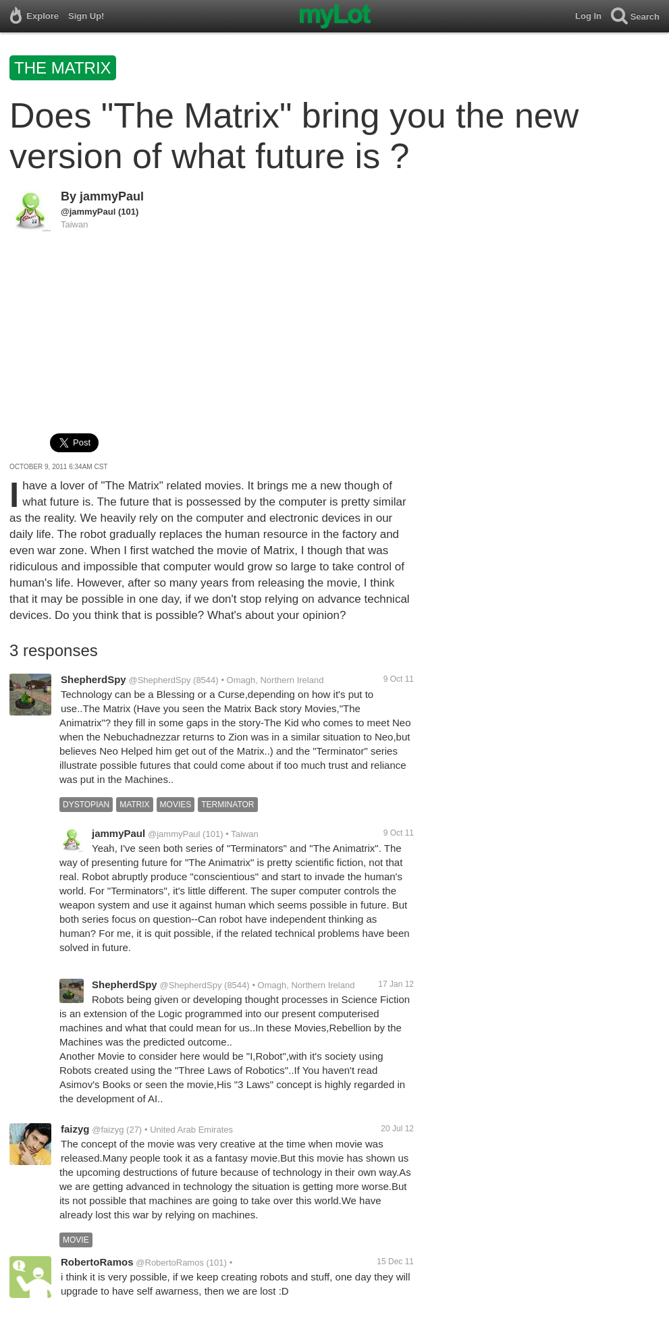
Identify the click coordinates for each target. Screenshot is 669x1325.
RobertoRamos (97, 1262)
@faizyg (108, 1130)
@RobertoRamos (170, 1263)
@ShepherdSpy (159, 680)
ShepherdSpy (93, 679)
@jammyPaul (88, 212)
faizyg (75, 1129)
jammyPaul (112, 196)
